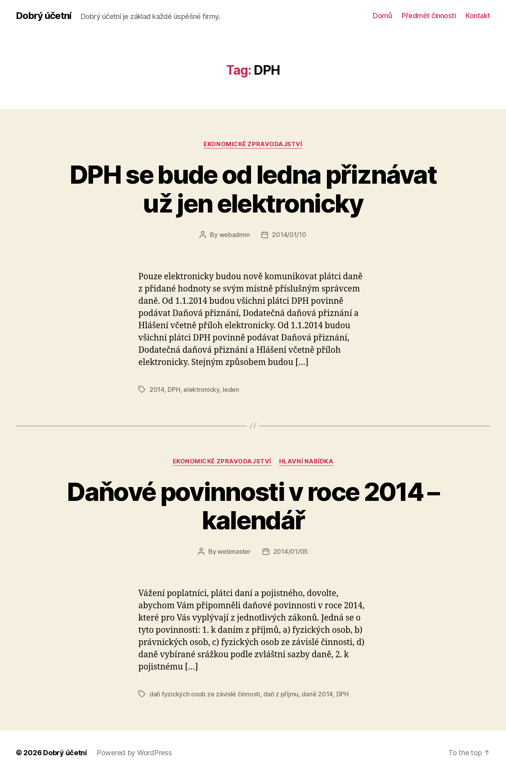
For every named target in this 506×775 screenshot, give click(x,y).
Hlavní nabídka (306, 461)
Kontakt (478, 15)
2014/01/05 (290, 551)
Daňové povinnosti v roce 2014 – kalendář (253, 506)
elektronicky (201, 389)
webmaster (234, 551)
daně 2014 (317, 694)
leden (231, 389)
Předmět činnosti (429, 15)
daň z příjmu (280, 694)
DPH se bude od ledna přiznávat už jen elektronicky (253, 188)
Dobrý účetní (43, 16)
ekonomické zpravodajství (253, 144)
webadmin (234, 235)
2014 (156, 389)
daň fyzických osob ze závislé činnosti (204, 694)
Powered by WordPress (134, 753)
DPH (174, 389)
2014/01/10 (289, 235)
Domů (382, 15)
